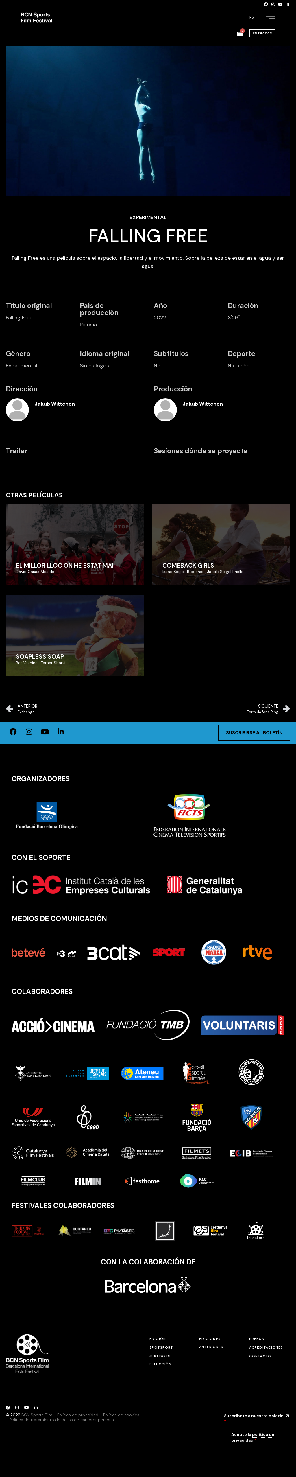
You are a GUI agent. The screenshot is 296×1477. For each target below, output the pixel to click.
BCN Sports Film (36, 1414)
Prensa (256, 1338)
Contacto (260, 1356)
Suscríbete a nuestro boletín (254, 1418)
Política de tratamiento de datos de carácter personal (62, 1419)
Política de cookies (121, 1414)
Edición (157, 1338)
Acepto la (252, 1437)
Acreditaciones (266, 1347)
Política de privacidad (77, 1414)
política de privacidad (252, 1437)
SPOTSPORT (161, 1347)
